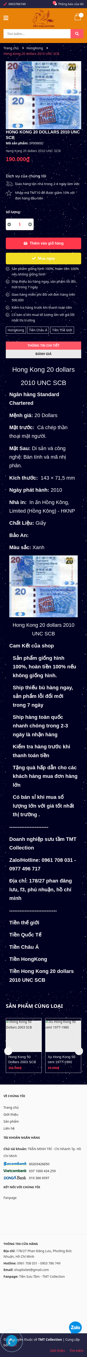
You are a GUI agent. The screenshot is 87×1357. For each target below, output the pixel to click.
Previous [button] (8, 1051)
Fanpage (10, 1197)
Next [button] (79, 1051)
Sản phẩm (11, 1121)
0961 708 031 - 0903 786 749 (39, 1263)
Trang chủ (11, 1107)
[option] (24, 1045)
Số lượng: (13, 212)
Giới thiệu (10, 1114)
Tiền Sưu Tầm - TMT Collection (42, 1276)
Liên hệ (9, 1128)
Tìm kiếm (77, 1350)
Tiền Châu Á (38, 330)
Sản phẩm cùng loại (34, 1005)
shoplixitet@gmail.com (31, 1269)
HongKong (16, 330)
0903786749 (17, 4)
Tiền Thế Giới (62, 330)
